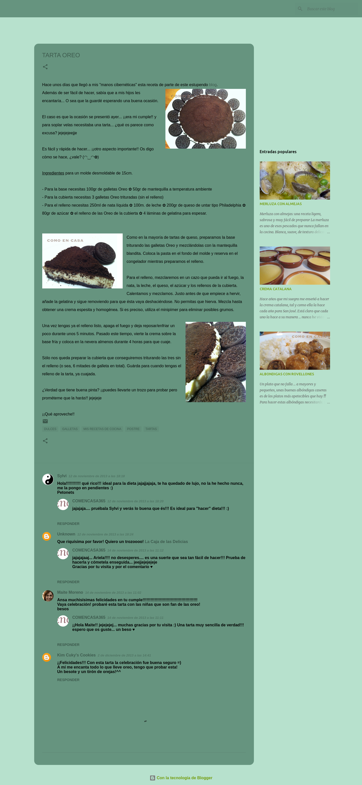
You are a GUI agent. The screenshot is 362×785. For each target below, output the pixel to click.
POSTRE (133, 429)
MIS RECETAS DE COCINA (102, 429)
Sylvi (62, 476)
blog (213, 85)
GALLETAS (70, 429)
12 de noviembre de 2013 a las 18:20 (135, 501)
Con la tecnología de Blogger (181, 778)
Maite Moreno (70, 592)
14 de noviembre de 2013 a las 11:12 (135, 550)
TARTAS (151, 429)
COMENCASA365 (47, 8)
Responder (68, 524)
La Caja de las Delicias (166, 541)
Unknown (66, 534)
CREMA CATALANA (276, 289)
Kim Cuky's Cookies (76, 655)
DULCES (50, 429)
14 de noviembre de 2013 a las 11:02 (113, 592)
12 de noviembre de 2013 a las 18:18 (97, 476)
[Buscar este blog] (331, 9)
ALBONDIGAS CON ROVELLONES (287, 374)
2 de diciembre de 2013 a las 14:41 (124, 655)
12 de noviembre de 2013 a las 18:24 (105, 534)
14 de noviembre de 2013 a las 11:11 (135, 618)
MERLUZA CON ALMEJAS (281, 204)
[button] (45, 67)
